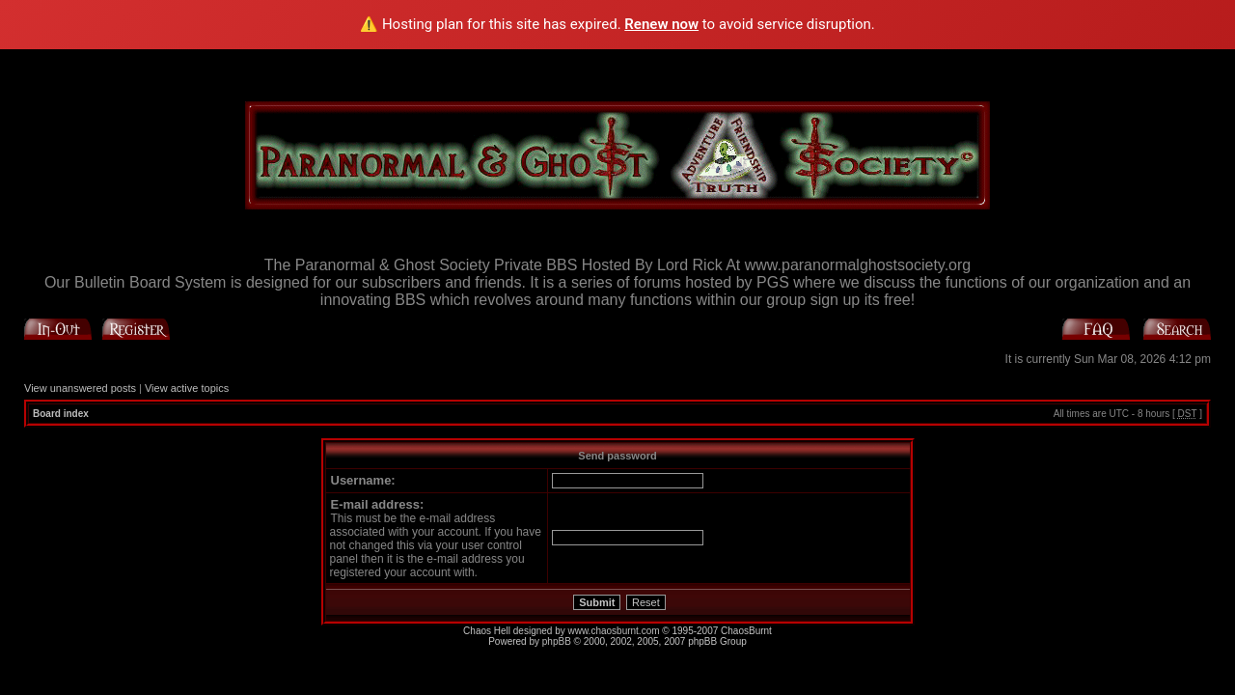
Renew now (661, 24)
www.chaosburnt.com (614, 631)
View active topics (187, 388)
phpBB (556, 641)
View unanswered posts (80, 388)
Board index (61, 413)
